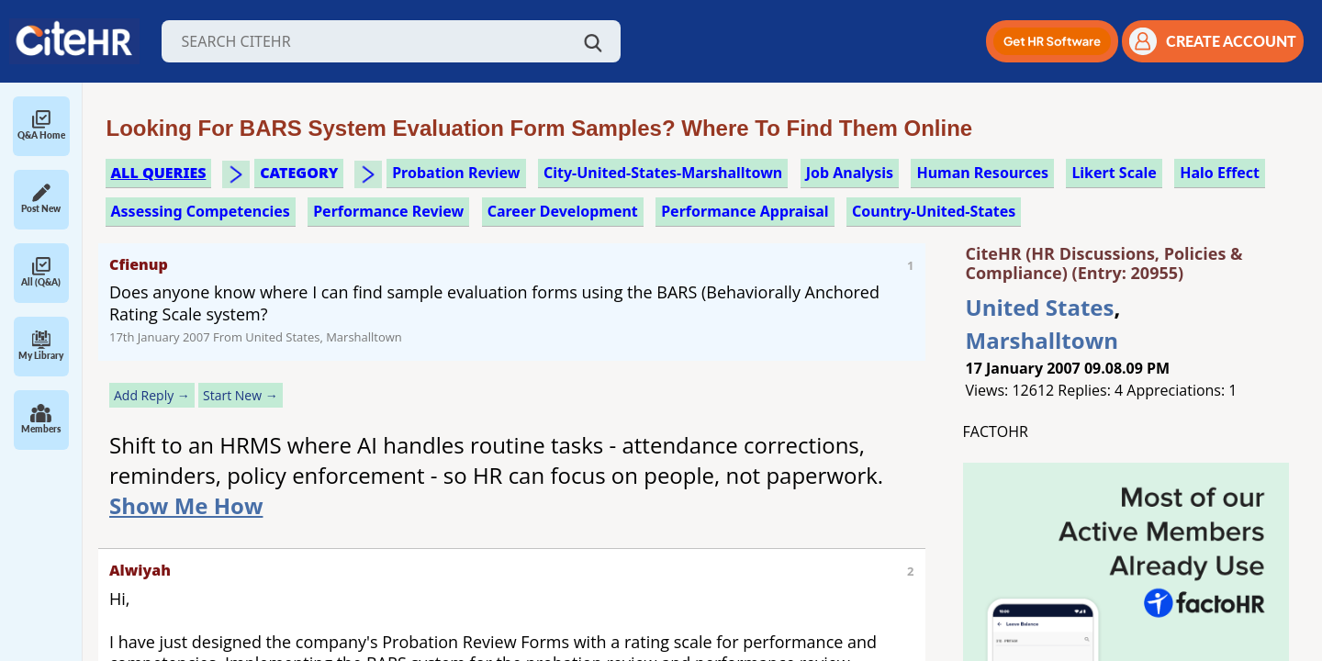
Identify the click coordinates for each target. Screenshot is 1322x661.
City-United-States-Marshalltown (662, 172)
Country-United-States (933, 211)
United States (1040, 307)
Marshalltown (1042, 340)
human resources (982, 172)
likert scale (1113, 172)
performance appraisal (744, 211)
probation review (456, 172)
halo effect (1220, 172)
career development (562, 211)
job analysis (849, 172)
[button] (1052, 41)
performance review (388, 211)
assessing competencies (200, 211)
